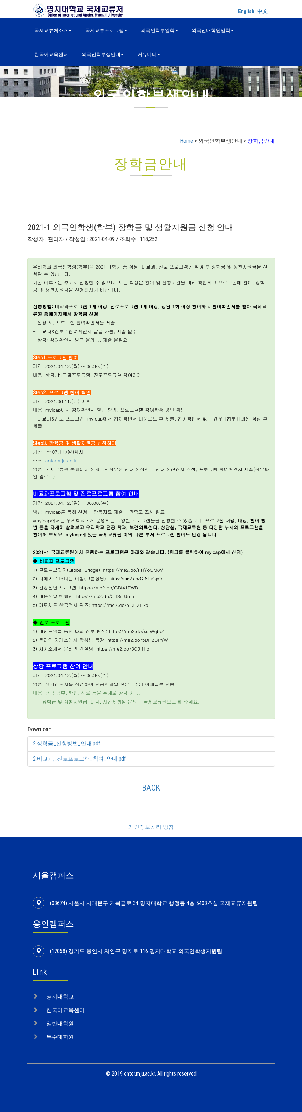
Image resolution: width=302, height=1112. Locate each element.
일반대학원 (60, 1023)
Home (186, 141)
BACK (151, 788)
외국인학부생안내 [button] (103, 54)
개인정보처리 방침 (151, 827)
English (246, 11)
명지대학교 (60, 996)
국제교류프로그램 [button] (106, 30)
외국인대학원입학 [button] (213, 30)
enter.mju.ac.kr (61, 460)
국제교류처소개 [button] (52, 30)
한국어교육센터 (51, 54)
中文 (262, 11)
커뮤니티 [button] (148, 54)
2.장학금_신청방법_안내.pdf (66, 743)
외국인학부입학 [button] (159, 30)
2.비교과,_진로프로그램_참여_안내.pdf (79, 758)
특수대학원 (60, 1037)
